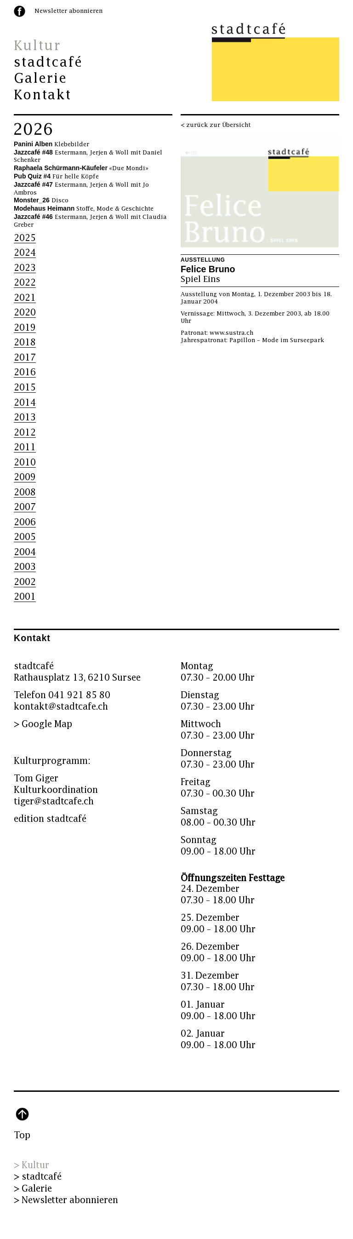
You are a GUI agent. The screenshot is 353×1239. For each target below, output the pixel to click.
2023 (25, 268)
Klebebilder (51, 144)
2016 (25, 372)
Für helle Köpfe (56, 176)
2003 (25, 567)
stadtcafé (48, 62)
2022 (25, 282)
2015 (25, 387)
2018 (25, 342)
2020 (25, 312)
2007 (25, 507)
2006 (25, 522)
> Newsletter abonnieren (66, 1200)
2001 (25, 597)
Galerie (40, 79)
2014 (25, 402)
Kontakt (42, 95)
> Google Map (43, 724)
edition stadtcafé (50, 819)
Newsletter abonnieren (68, 11)
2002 (25, 582)
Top (22, 1135)
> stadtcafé (38, 1177)
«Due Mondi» (81, 168)
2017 (25, 357)
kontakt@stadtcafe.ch (61, 706)
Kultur (37, 46)
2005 (25, 537)
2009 (25, 477)
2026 (33, 129)
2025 (25, 238)
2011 (25, 447)
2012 (25, 432)
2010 (25, 462)
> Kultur (31, 1165)
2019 (25, 328)
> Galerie (33, 1188)
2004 (25, 552)
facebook (19, 11)
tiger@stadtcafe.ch (54, 801)
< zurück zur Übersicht (216, 125)
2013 (25, 417)
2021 (25, 298)
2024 (25, 253)
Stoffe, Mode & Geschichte (84, 209)
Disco (41, 200)
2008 (25, 492)
